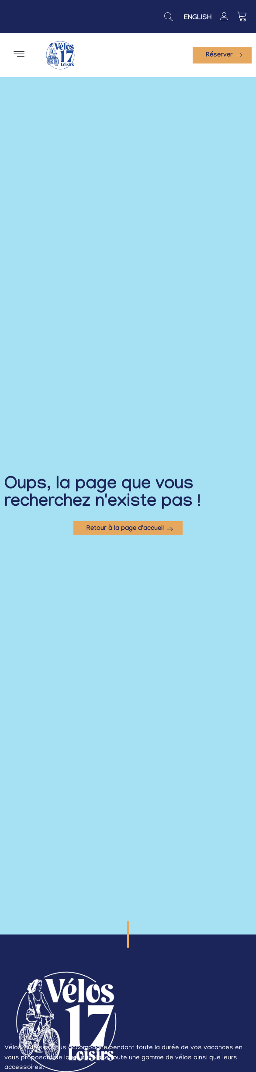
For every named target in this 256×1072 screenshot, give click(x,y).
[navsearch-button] (168, 16)
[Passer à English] (197, 18)
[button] (19, 55)
